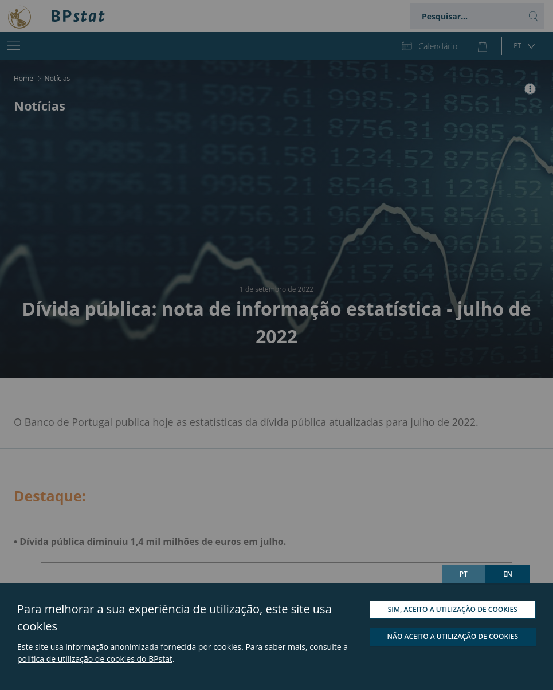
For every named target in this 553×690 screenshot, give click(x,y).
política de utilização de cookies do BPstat (94, 658)
